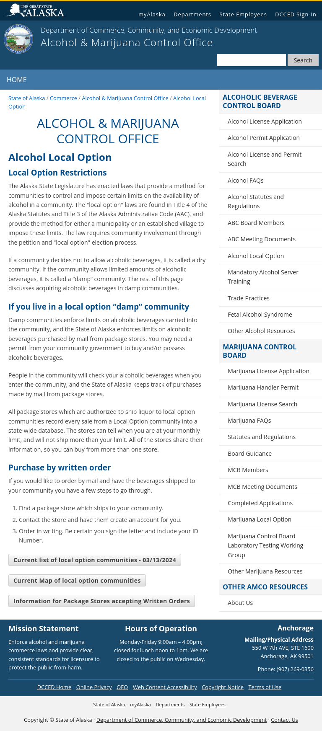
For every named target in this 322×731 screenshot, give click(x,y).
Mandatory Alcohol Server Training (263, 276)
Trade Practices (249, 298)
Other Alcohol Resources (261, 331)
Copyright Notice (223, 687)
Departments (192, 14)
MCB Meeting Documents (262, 487)
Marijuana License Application (268, 371)
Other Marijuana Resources (265, 571)
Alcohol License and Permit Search (264, 159)
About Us (240, 603)
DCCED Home (54, 687)
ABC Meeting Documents (262, 239)
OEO (122, 687)
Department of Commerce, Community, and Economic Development (181, 719)
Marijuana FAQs (249, 420)
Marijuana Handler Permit (263, 387)
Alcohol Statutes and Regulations (256, 201)
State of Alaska (38, 11)
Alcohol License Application (265, 121)
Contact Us (284, 719)
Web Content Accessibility (165, 687)
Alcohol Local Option (256, 256)
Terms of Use (264, 687)
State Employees (243, 14)
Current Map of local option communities (77, 580)
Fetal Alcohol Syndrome (260, 314)
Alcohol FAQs (245, 180)
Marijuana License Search (262, 404)
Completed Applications (260, 503)
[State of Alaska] (18, 39)
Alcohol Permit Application (264, 138)
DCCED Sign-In (296, 14)
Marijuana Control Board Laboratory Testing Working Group (265, 545)
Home (17, 79)
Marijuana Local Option (259, 519)
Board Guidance (250, 453)
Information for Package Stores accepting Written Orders (101, 601)
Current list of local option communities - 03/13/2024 (94, 560)
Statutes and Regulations (262, 437)
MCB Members (248, 470)
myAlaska (152, 14)
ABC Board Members (256, 223)
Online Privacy (94, 687)
